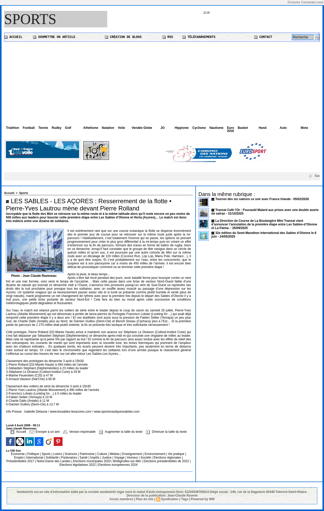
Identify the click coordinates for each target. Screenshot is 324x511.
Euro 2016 (230, 129)
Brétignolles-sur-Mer (127, 461)
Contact (263, 37)
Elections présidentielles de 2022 (166, 461)
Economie (18, 454)
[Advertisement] (162, 80)
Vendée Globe (142, 128)
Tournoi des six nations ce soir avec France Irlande (253, 199)
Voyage (119, 457)
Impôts (94, 457)
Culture (102, 454)
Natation (108, 128)
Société (146, 457)
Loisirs (58, 454)
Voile (121, 128)
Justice (107, 457)
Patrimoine (88, 454)
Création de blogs (123, 37)
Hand (262, 128)
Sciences (71, 454)
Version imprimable (79, 432)
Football (29, 128)
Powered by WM (202, 499)
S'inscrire (293, 2)
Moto (304, 128)
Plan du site (144, 499)
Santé (84, 457)
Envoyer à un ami (44, 432)
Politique (33, 454)
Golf (68, 128)
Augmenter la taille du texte (120, 432)
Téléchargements (198, 37)
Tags (184, 499)
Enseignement (132, 454)
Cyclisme (199, 128)
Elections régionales (167, 457)
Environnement (154, 454)
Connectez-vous (312, 2)
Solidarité (52, 457)
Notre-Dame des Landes (54, 461)
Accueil (13, 37)
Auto (283, 128)
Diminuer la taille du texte (166, 432)
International (35, 457)
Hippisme (182, 128)
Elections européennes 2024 (117, 465)
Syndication (170, 499)
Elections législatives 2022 (77, 465)
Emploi (19, 457)
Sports (30, 19)
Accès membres (121, 499)
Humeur (133, 457)
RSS (168, 37)
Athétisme (90, 128)
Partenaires (69, 457)
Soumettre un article (54, 37)
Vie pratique (176, 454)
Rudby (56, 128)
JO (162, 128)
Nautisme (216, 128)
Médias (115, 454)
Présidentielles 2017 (20, 461)
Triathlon (12, 128)
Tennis (43, 128)
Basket (243, 128)
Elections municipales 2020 (92, 461)
